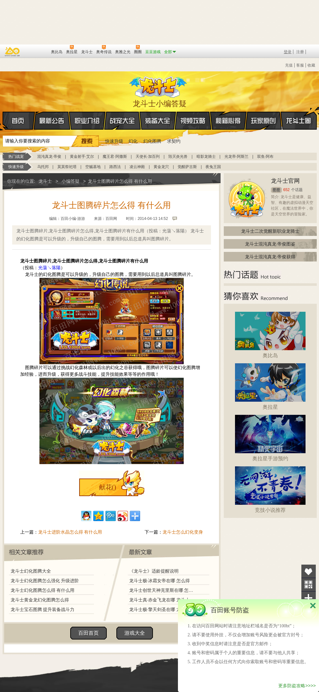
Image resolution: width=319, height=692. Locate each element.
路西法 (115, 167)
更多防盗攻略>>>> (297, 685)
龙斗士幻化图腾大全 (31, 571)
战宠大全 (122, 121)
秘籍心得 (228, 121)
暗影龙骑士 (206, 156)
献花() (107, 487)
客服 (300, 65)
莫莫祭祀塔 (67, 167)
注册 (300, 52)
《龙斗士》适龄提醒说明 (154, 571)
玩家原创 (263, 121)
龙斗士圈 (299, 114)
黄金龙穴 (161, 167)
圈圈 (276, 190)
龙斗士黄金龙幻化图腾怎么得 (40, 599)
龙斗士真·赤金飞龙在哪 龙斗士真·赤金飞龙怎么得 (162, 599)
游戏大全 (134, 633)
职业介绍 (87, 121)
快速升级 (114, 141)
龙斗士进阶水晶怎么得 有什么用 (70, 532)
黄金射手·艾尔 (82, 156)
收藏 (311, 65)
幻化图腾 (152, 141)
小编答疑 (71, 181)
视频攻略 (193, 121)
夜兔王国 (213, 167)
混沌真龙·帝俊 (49, 156)
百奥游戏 (12, 51)
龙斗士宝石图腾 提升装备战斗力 (43, 609)
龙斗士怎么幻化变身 (183, 532)
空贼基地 (93, 167)
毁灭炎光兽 (178, 156)
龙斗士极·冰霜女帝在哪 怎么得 (159, 580)
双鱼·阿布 (265, 156)
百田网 (37, 51)
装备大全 (157, 121)
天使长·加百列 (148, 156)
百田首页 (88, 633)
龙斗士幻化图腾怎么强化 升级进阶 (45, 580)
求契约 (173, 141)
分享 (308, 598)
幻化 (133, 141)
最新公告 (52, 121)
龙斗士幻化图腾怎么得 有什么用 (43, 590)
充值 (289, 65)
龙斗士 (159, 85)
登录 (287, 52)
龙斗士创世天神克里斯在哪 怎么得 (162, 590)
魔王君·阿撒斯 (115, 156)
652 (286, 190)
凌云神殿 (137, 167)
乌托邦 (43, 167)
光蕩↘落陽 (49, 267)
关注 (308, 584)
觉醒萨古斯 (187, 167)
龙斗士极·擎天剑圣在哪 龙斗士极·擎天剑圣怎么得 (162, 609)
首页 (3, 121)
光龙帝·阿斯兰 (236, 156)
